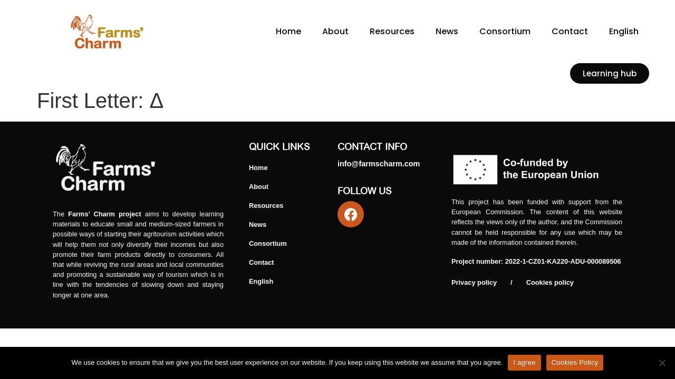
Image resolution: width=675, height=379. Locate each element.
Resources (392, 31)
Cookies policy (550, 282)
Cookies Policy (575, 362)
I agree (524, 362)
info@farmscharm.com (379, 163)
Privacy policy (474, 282)
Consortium (505, 31)
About (335, 31)
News (447, 31)
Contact (570, 31)
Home (288, 31)
